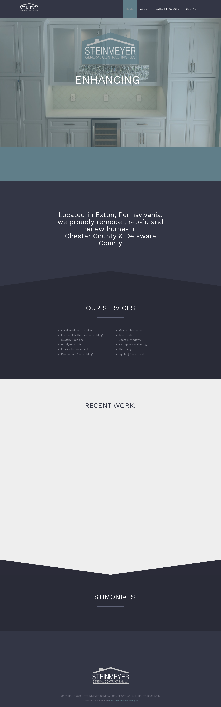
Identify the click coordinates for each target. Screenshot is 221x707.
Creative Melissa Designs (123, 696)
